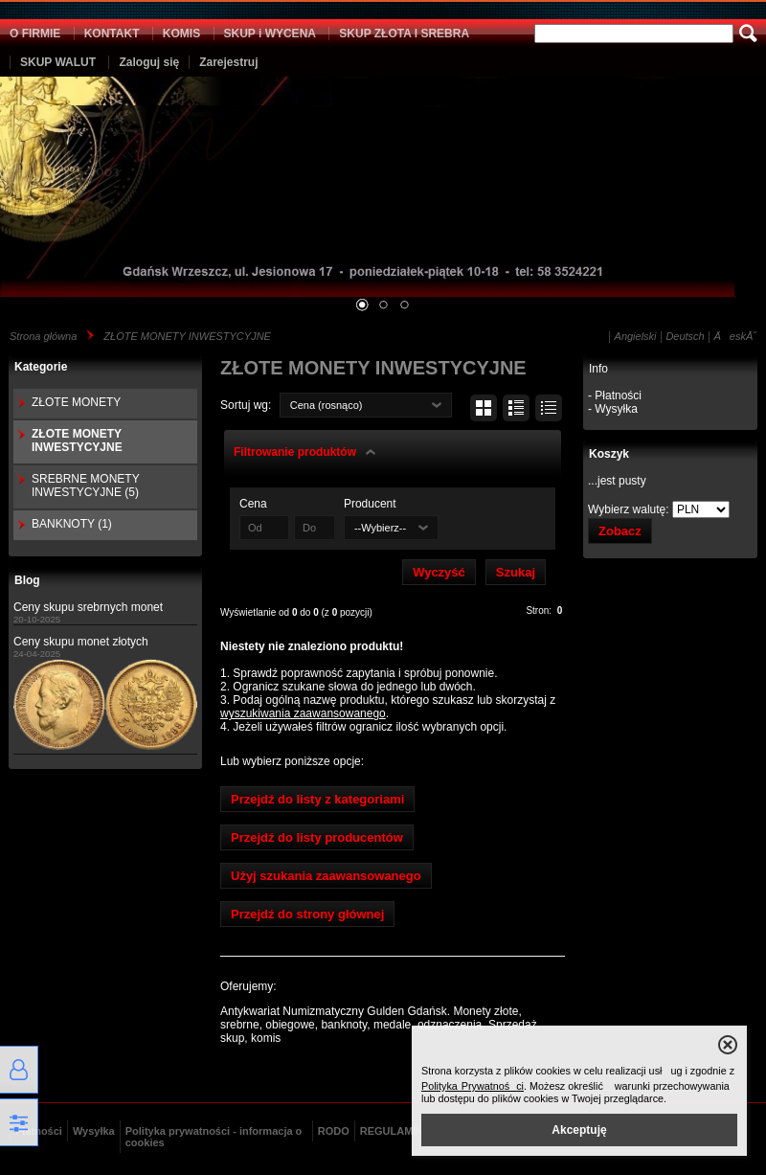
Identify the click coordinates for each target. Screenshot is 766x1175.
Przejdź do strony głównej (307, 914)
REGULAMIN (392, 1131)
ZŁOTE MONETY (76, 402)
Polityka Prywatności (472, 1086)
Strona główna (43, 336)
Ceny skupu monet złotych (80, 641)
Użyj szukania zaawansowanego (326, 876)
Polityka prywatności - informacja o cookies (214, 1136)
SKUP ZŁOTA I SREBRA (404, 33)
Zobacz (620, 531)
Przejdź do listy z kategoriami (317, 799)
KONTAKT (112, 33)
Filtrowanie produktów (295, 452)
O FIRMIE (35, 33)
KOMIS (181, 33)
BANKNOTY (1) (72, 524)
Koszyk (609, 454)
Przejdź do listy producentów (317, 837)
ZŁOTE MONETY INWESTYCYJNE (187, 336)
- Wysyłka (613, 409)
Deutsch (684, 336)
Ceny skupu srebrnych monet (88, 607)
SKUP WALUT (58, 62)
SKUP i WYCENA (270, 33)
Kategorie (40, 366)
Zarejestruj (228, 62)
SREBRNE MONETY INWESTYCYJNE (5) (85, 485)
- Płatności (615, 395)
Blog (27, 580)
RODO (333, 1131)
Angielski (636, 336)
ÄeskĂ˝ (735, 336)
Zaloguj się (149, 62)
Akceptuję (579, 1130)
